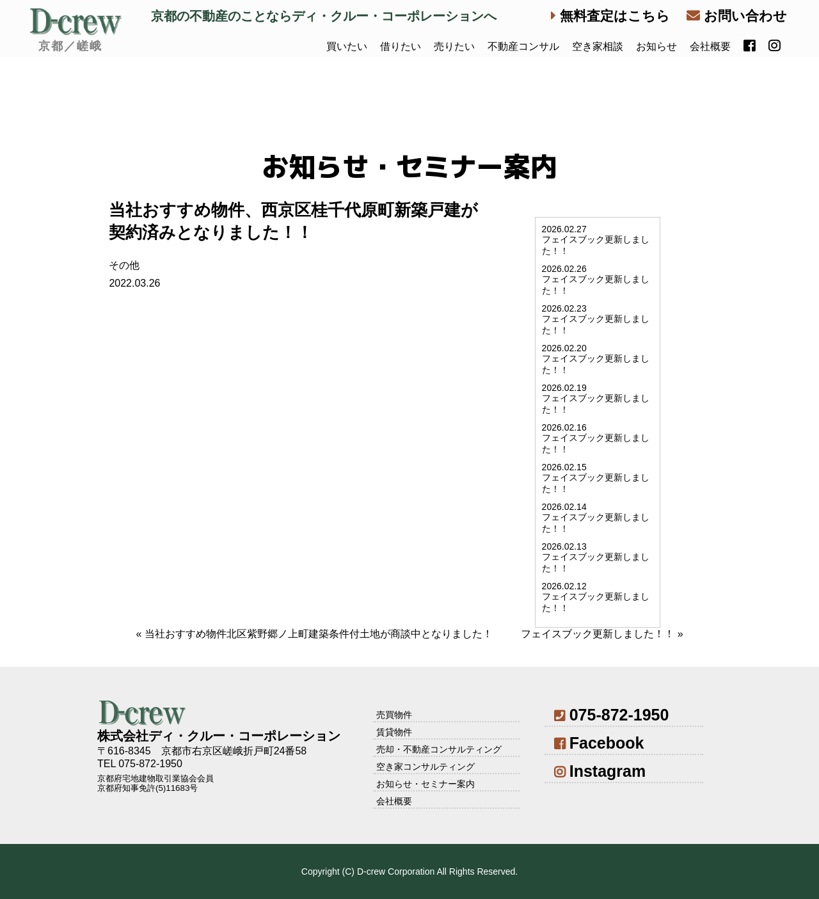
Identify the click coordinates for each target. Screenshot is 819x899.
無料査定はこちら (610, 15)
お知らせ (656, 46)
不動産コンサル (523, 46)
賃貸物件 (394, 732)
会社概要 (710, 46)
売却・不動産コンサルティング (439, 749)
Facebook (599, 743)
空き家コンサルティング (425, 766)
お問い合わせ (737, 15)
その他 (124, 265)
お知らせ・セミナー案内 (425, 784)
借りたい (400, 46)
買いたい (346, 46)
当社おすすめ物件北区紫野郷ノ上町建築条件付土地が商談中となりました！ (319, 633)
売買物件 (394, 715)
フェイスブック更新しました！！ (597, 633)
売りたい (454, 46)
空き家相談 (597, 46)
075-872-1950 (611, 715)
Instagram (600, 771)
